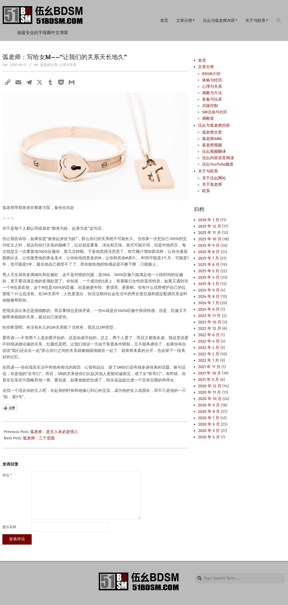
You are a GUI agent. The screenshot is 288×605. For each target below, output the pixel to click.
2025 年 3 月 (208, 283)
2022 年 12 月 (209, 328)
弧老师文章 (48, 65)
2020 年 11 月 (209, 392)
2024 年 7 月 (208, 303)
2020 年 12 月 (209, 386)
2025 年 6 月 (208, 264)
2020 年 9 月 (209, 405)
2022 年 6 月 (208, 334)
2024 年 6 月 (209, 309)
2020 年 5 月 (209, 430)
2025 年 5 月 (208, 271)
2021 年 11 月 (209, 366)
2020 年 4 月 (209, 437)
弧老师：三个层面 (39, 438)
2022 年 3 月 (208, 347)
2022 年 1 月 (208, 360)
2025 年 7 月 (208, 258)
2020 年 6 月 (209, 424)
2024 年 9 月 (208, 290)
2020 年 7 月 (208, 417)
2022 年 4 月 (208, 341)
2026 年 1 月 (208, 219)
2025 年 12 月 (209, 226)
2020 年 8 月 (209, 411)
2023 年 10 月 (209, 322)
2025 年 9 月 (208, 245)
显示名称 (9, 527)
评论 (7, 475)
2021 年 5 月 (208, 379)
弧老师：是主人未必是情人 (54, 431)
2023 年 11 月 (209, 315)
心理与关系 (67, 65)
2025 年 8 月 (209, 251)
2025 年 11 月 (209, 232)
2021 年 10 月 (209, 373)
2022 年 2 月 (208, 354)
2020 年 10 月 (209, 398)
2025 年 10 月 (209, 239)
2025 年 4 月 (208, 277)
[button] (278, 20)
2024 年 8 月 (209, 296)
